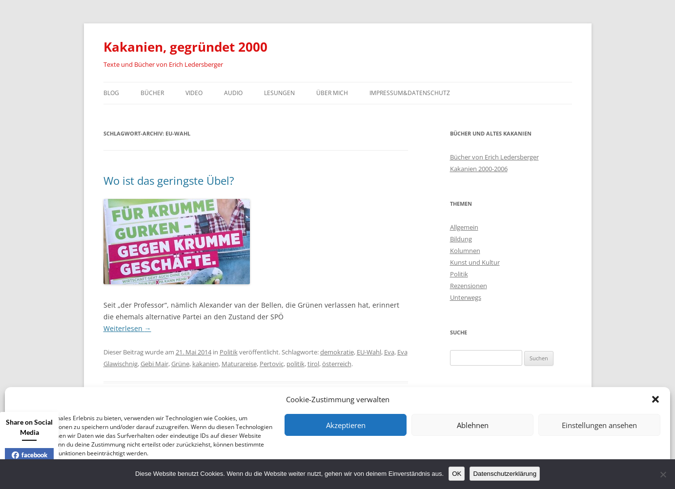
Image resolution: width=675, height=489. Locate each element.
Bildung (461, 239)
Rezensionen (468, 285)
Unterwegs (465, 297)
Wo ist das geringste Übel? (168, 180)
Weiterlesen (127, 328)
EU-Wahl (369, 352)
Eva (389, 352)
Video (194, 93)
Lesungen (279, 93)
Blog (111, 93)
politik (295, 363)
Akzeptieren (346, 425)
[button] (655, 399)
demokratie (337, 352)
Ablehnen (473, 425)
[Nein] (663, 474)
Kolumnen (465, 250)
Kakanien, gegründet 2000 (185, 47)
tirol (313, 363)
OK (456, 473)
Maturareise (239, 363)
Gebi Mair (154, 363)
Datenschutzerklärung (504, 473)
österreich (336, 363)
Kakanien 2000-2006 (479, 168)
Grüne (180, 363)
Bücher (152, 93)
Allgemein (464, 227)
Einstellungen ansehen (599, 425)
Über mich (332, 93)
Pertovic (272, 363)
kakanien (205, 363)
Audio (233, 93)
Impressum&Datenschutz (409, 93)
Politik (229, 352)
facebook (29, 455)
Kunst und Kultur (475, 262)
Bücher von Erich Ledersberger (494, 157)
